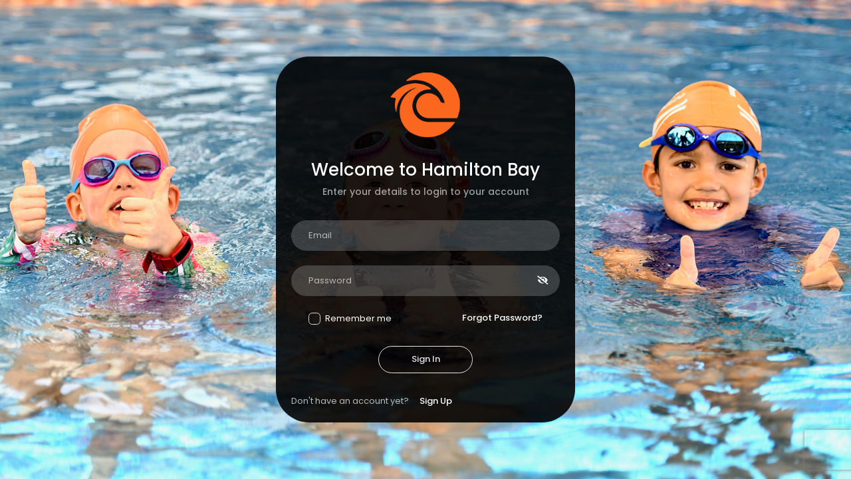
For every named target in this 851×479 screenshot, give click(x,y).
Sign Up (436, 401)
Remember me (350, 318)
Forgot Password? (502, 317)
